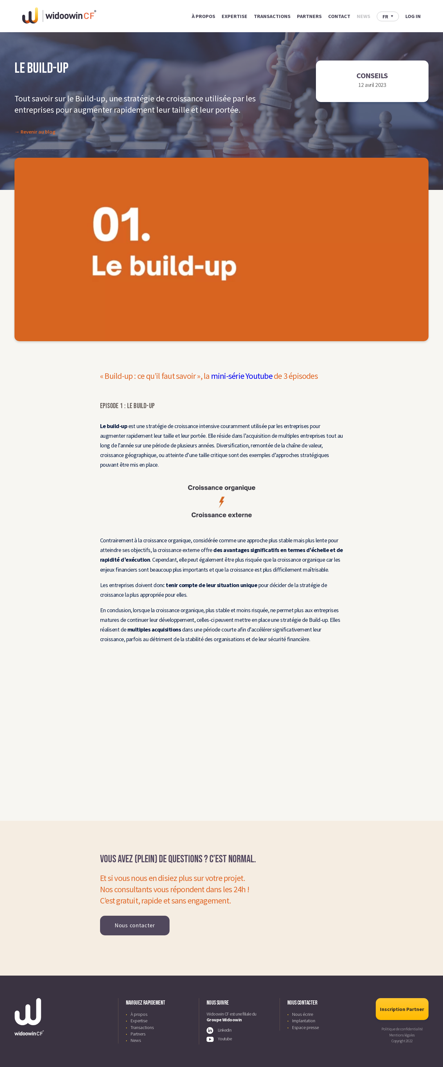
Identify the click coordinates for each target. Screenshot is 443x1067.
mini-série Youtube (241, 375)
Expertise (234, 16)
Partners (309, 16)
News (363, 16)
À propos (203, 16)
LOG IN (413, 16)
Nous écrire (302, 1014)
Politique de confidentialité (402, 1028)
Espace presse (305, 1027)
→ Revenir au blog (34, 131)
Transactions (272, 16)
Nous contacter (135, 925)
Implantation (303, 1021)
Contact (339, 16)
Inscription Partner (402, 1009)
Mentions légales (402, 1035)
